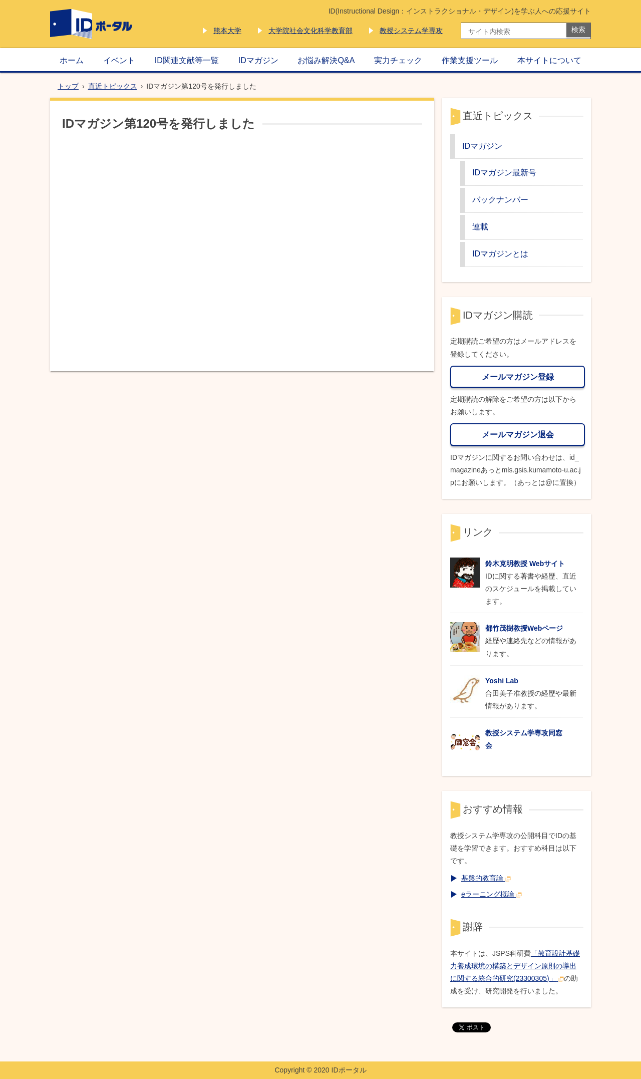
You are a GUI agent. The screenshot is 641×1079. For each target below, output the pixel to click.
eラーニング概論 (491, 894)
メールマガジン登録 (518, 376)
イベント (119, 60)
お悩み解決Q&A (326, 60)
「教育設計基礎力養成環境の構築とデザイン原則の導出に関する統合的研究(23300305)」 (515, 965)
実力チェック (398, 60)
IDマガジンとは (500, 253)
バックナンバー (500, 199)
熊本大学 (227, 31)
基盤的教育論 (486, 878)
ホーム (72, 60)
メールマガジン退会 (518, 434)
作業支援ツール (470, 60)
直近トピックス (112, 86)
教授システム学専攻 (411, 31)
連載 (480, 226)
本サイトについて (549, 60)
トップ (68, 86)
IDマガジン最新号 (504, 172)
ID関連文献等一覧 (187, 60)
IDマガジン (258, 60)
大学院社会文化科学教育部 (310, 31)
